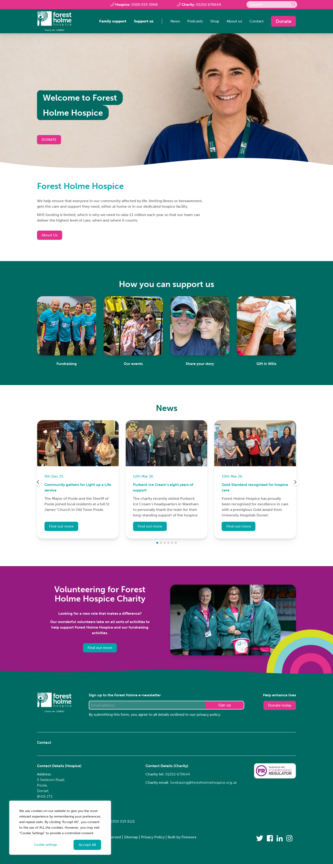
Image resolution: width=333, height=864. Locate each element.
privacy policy (208, 714)
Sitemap (131, 837)
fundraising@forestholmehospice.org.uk (203, 782)
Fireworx (189, 837)
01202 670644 (208, 4)
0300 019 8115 (122, 821)
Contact (257, 21)
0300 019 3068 (144, 4)
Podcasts (195, 21)
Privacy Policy (153, 837)
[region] (60, 828)
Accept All (87, 844)
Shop (214, 21)
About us (234, 21)
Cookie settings (45, 845)
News (175, 21)
